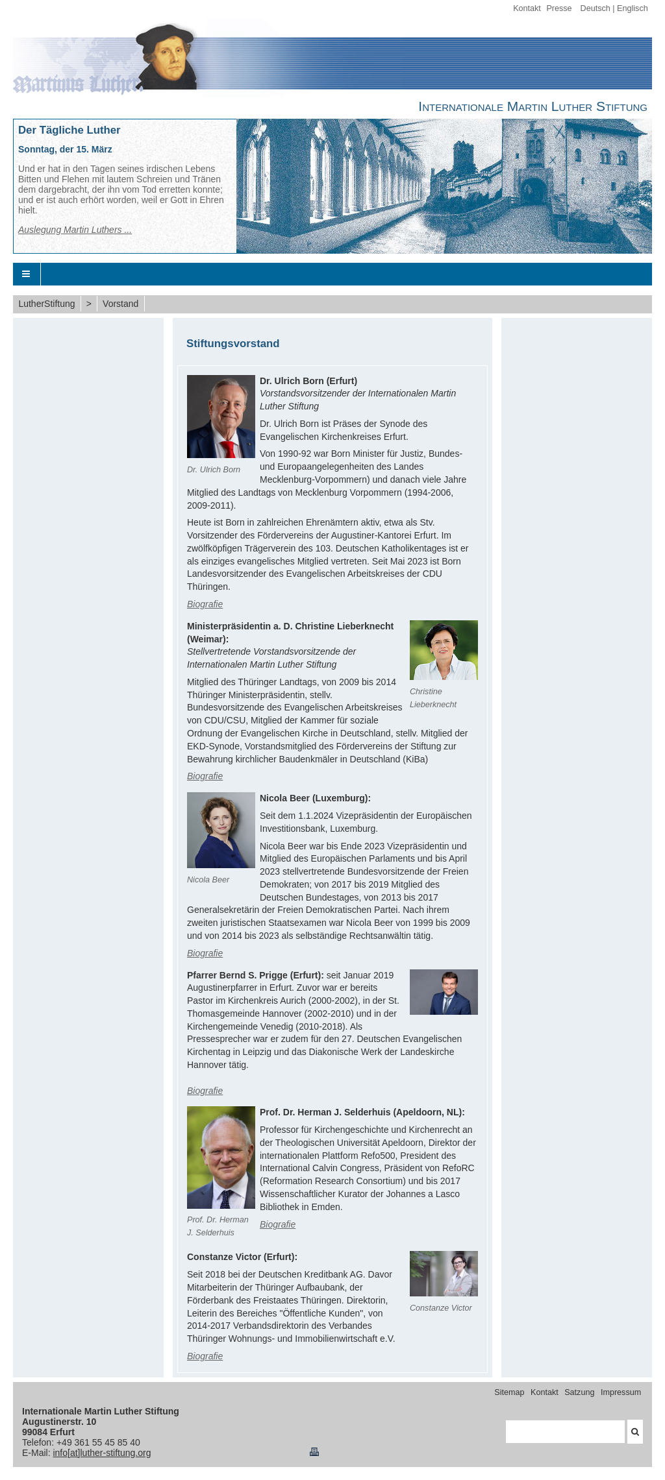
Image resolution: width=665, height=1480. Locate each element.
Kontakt (527, 8)
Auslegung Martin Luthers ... (75, 229)
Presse (558, 8)
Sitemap (509, 1392)
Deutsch (595, 8)
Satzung (579, 1392)
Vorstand (120, 303)
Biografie (205, 604)
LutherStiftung (46, 303)
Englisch (632, 8)
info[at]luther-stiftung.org (102, 1453)
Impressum (621, 1392)
